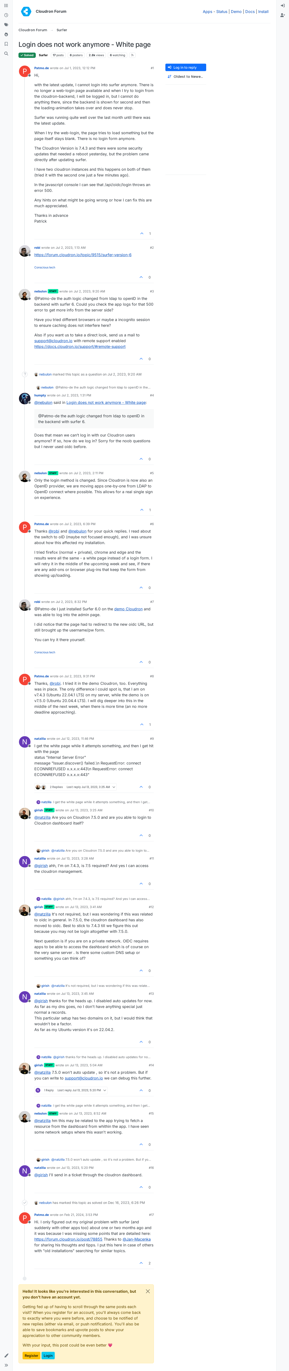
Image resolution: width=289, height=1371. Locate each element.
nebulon (40, 291)
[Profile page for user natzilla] (24, 742)
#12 (151, 907)
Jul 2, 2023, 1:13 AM (71, 247)
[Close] (148, 1291)
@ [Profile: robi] (53, 531)
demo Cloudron (128, 609)
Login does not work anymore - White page (106, 402)
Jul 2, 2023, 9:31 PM (79, 676)
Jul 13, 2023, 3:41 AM (86, 907)
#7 (152, 602)
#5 (152, 473)
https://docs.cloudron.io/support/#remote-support (80, 346)
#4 (152, 395)
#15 (151, 1113)
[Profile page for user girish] (24, 813)
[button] (6, 1355)
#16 (151, 1168)
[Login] (282, 6)
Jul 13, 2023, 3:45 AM (77, 993)
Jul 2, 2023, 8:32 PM (71, 602)
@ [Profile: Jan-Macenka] (137, 1239)
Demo (236, 11)
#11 (152, 858)
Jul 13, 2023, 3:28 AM (77, 858)
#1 (152, 68)
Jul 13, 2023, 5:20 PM (77, 1168)
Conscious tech (44, 267)
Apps (207, 11)
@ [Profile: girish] (41, 865)
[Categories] (6, 6)
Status (221, 11)
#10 (151, 810)
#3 (152, 291)
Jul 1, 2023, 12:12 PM (79, 68)
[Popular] (6, 34)
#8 (152, 676)
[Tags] (6, 25)
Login (48, 1355)
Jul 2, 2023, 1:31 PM (76, 395)
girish (38, 810)
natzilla (40, 738)
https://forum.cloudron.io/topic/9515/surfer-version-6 (83, 254)
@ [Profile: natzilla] (42, 817)
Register (31, 1355)
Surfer (43, 55)
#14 (151, 1065)
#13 (151, 993)
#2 (152, 247)
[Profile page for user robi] (24, 251)
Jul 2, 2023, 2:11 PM (88, 473)
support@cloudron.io (53, 340)
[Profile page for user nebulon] (24, 294)
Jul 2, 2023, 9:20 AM (89, 291)
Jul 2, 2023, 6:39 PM (80, 524)
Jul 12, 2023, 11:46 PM (77, 738)
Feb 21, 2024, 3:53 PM (81, 1215)
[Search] (6, 54)
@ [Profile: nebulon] (43, 402)
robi (37, 247)
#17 (151, 1215)
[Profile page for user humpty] (24, 398)
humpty (40, 395)
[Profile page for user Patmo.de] (24, 71)
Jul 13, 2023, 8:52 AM (90, 1113)
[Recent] (6, 15)
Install (263, 11)
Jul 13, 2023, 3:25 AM (86, 810)
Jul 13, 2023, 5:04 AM (86, 1065)
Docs (250, 11)
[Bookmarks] (6, 44)
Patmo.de (41, 68)
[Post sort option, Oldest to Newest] (185, 76)
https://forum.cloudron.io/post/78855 (68, 1239)
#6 (152, 524)
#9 (152, 738)
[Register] (282, 15)
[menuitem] (282, 6)
